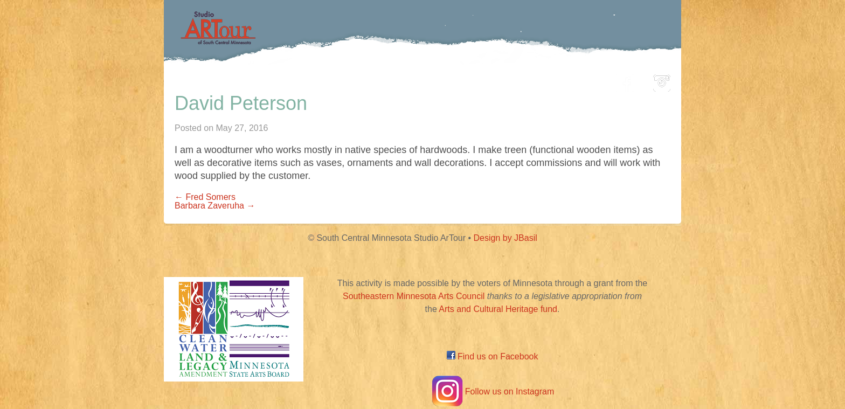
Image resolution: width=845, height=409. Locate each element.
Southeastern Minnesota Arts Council (413, 296)
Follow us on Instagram (492, 391)
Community (471, 80)
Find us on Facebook (492, 356)
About (581, 80)
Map (409, 80)
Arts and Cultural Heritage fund (498, 309)
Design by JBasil (505, 237)
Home (242, 80)
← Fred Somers (205, 197)
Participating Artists (328, 80)
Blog (533, 80)
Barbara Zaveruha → (215, 205)
